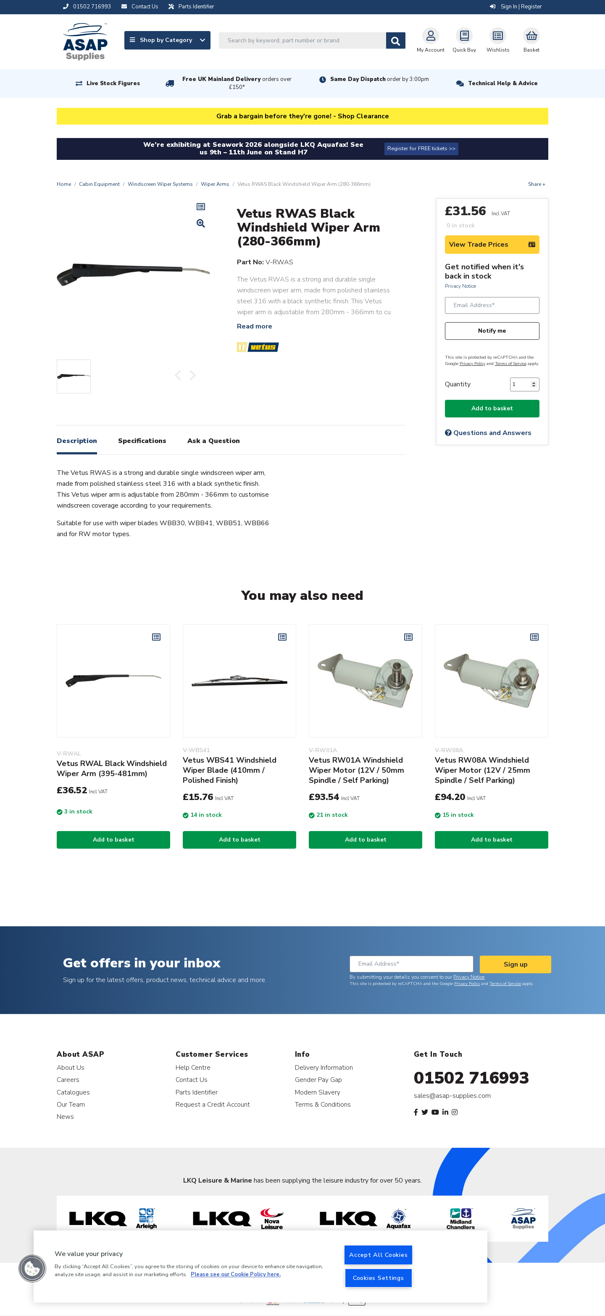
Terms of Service (510, 364)
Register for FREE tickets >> (421, 148)
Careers (68, 1079)
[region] (260, 1266)
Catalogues (73, 1092)
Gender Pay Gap (318, 1079)
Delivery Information (324, 1067)
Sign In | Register (516, 6)
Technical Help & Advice (503, 83)
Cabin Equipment (99, 184)
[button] (32, 1268)
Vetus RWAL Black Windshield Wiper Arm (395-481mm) (112, 768)
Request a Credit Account (213, 1104)
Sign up (516, 964)
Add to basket (492, 408)
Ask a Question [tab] (213, 441)
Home (64, 184)
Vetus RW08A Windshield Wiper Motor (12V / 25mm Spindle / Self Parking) (482, 770)
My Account (431, 40)
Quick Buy (464, 40)
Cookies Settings (378, 1278)
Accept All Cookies (378, 1255)
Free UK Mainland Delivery (237, 83)
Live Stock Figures (113, 83)
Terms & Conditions (323, 1104)
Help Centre (193, 1067)
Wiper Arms (215, 184)
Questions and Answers (488, 433)
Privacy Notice (460, 286)
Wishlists (498, 40)
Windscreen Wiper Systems (160, 184)
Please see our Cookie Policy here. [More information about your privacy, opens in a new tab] (236, 1275)
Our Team (71, 1104)
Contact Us (192, 1079)
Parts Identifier (197, 1092)
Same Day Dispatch (379, 79)
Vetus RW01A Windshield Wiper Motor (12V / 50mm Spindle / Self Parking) (356, 770)
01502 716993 (471, 1078)
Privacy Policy (472, 364)
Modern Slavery (317, 1092)
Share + (536, 184)
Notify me (492, 331)
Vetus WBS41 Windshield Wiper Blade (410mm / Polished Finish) (229, 770)
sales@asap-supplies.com (452, 1095)
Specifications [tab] (142, 441)
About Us (70, 1067)
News (65, 1116)
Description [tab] (77, 441)
